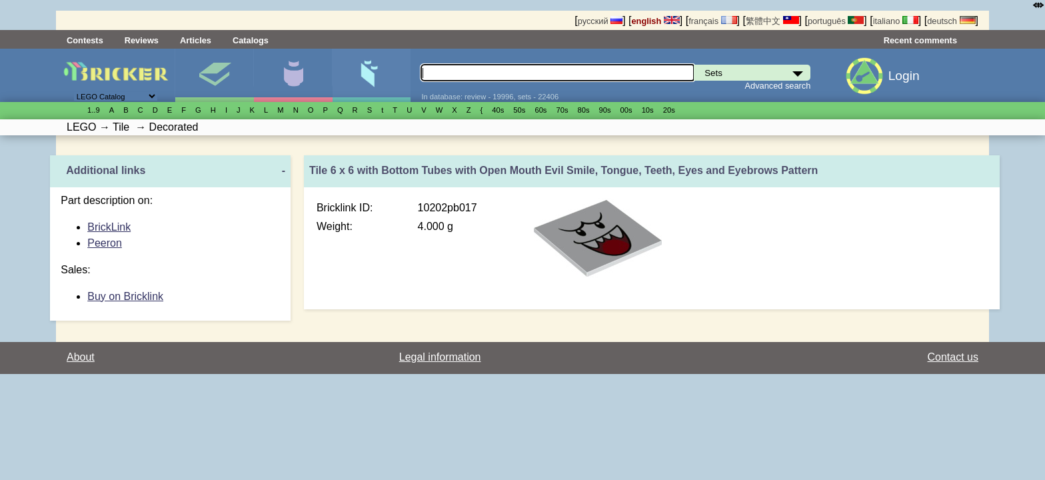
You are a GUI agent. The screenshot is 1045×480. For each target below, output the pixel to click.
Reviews (142, 40)
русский (600, 21)
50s (519, 110)
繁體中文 (772, 21)
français (712, 21)
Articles (195, 40)
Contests (85, 40)
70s (562, 110)
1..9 (93, 110)
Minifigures (293, 75)
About (81, 357)
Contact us (953, 357)
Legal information (440, 357)
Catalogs (251, 40)
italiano (895, 21)
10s (648, 110)
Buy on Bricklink (125, 296)
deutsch (951, 21)
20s (669, 110)
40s (498, 110)
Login (904, 76)
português (836, 21)
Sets (214, 75)
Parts (372, 75)
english (656, 21)
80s (584, 110)
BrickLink (109, 227)
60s (540, 110)
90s (605, 110)
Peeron (104, 243)
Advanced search (778, 86)
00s (626, 110)
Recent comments (920, 40)
